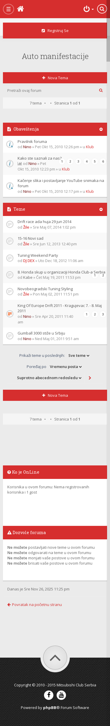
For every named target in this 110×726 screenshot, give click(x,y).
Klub (90, 146)
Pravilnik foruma (32, 141)
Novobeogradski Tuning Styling (45, 288)
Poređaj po (55, 366)
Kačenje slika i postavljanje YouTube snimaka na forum (61, 183)
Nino (27, 146)
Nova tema (55, 77)
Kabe (28, 277)
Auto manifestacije (55, 56)
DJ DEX (29, 260)
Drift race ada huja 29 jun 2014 (44, 221)
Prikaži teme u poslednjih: (54, 355)
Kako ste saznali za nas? (40, 158)
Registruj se (55, 30)
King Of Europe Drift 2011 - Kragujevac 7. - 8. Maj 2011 (60, 308)
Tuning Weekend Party (38, 255)
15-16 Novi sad (30, 238)
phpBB (49, 707)
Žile (26, 227)
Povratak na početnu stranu (34, 604)
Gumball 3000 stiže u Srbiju (41, 333)
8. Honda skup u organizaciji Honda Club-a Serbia (61, 272)
